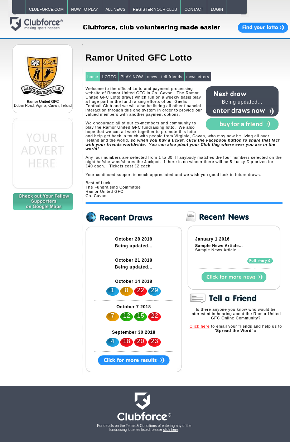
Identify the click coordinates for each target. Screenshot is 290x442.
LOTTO (109, 77)
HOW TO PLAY (84, 9)
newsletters (198, 77)
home (92, 77)
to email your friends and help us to (235, 328)
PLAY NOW (132, 77)
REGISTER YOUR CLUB (155, 9)
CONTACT (193, 9)
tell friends (171, 77)
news (152, 77)
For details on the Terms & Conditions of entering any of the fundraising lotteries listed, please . (144, 428)
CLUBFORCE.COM (46, 9)
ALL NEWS (115, 9)
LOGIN (217, 9)
